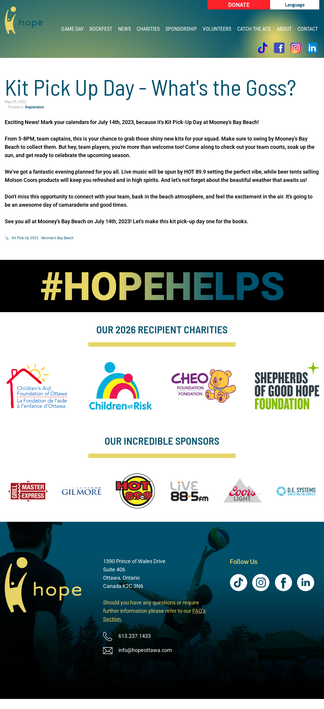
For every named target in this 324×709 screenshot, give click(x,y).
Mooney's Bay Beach (57, 238)
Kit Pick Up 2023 (25, 238)
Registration (34, 107)
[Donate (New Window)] (238, 4)
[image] (162, 286)
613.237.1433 (134, 636)
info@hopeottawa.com (145, 650)
